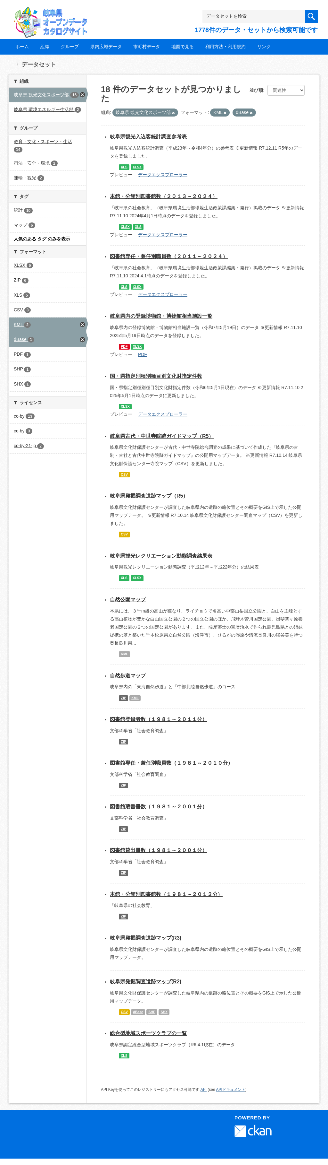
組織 (44, 46)
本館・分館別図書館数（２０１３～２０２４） (163, 196)
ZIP (123, 698)
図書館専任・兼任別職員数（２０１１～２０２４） (169, 256)
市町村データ (146, 46)
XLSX (137, 167)
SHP (151, 1012)
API (204, 1089)
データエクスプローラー (162, 174)
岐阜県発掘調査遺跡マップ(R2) (145, 981)
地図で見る (182, 46)
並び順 (256, 90)
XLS (124, 167)
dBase (138, 1012)
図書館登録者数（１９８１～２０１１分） (158, 719)
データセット (38, 64)
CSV (124, 474)
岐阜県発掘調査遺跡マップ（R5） (149, 496)
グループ (70, 46)
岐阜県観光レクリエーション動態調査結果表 (161, 556)
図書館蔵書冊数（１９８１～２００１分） (158, 806)
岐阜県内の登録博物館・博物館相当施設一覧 (161, 316)
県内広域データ (106, 46)
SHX (164, 1012)
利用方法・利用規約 (225, 46)
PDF (124, 347)
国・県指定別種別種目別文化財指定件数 (156, 376)
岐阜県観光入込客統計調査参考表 (148, 136)
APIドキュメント (230, 1089)
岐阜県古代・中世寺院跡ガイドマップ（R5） (162, 436)
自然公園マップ (128, 599)
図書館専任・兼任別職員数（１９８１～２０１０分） (171, 763)
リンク (264, 46)
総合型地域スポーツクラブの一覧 (148, 1033)
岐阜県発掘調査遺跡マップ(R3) (145, 938)
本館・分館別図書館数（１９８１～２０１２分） (166, 894)
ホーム (22, 46)
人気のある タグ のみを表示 (42, 238)
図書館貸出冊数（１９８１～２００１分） (158, 850)
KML (124, 654)
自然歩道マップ (128, 675)
